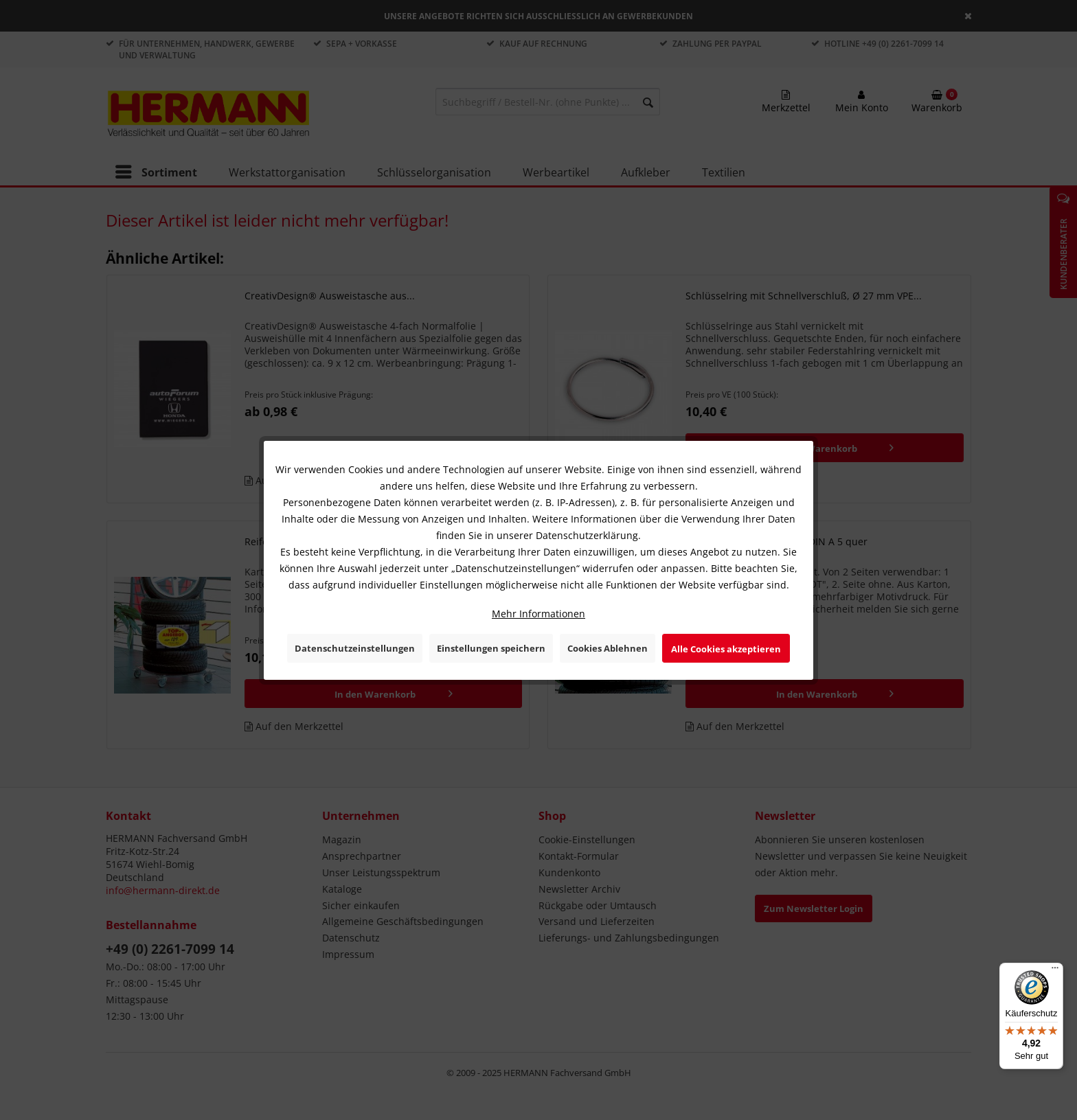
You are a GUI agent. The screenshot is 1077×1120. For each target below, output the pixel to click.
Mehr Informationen (538, 613)
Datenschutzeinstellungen (355, 648)
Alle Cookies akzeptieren (726, 649)
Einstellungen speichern (491, 648)
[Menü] (1055, 971)
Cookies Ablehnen (607, 648)
